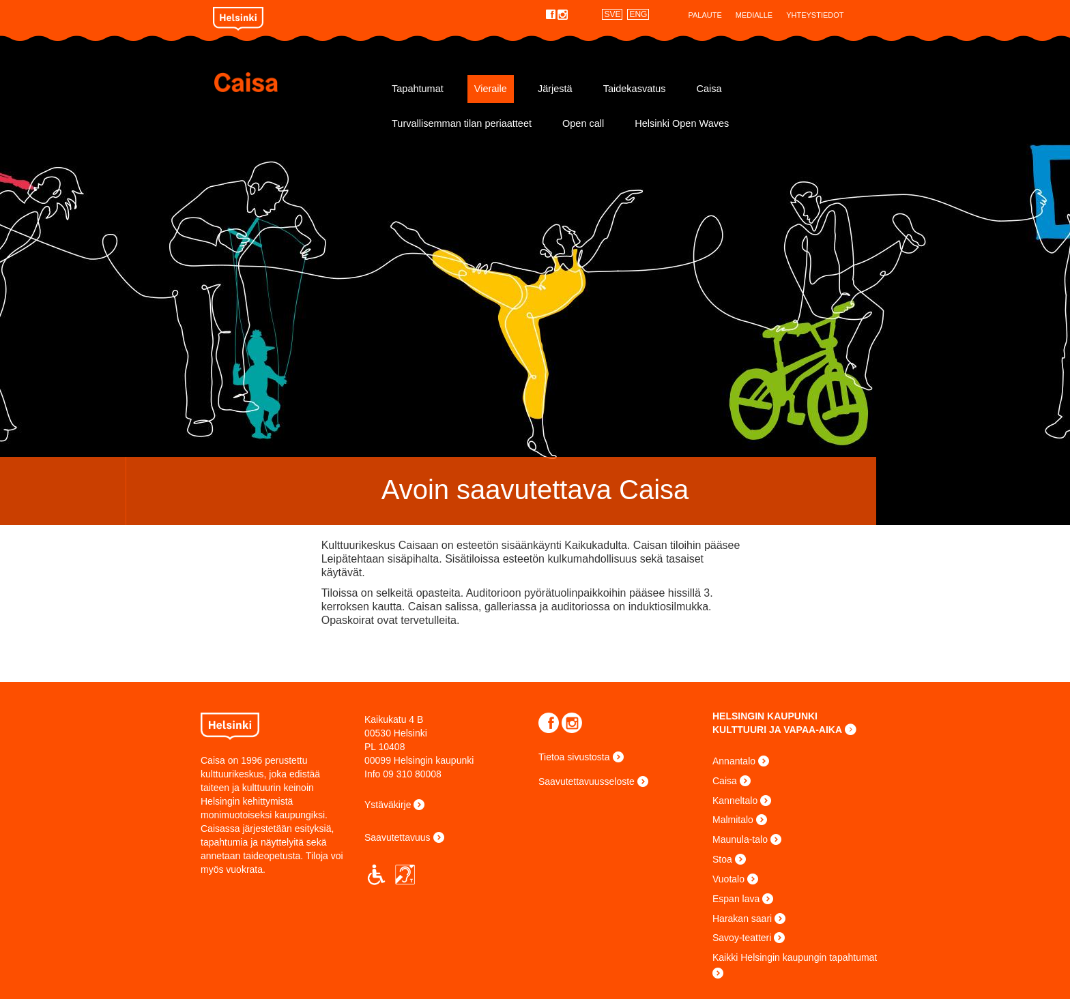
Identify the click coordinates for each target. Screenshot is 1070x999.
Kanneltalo (734, 800)
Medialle (754, 15)
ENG (638, 14)
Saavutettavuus (397, 837)
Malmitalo (732, 819)
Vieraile (490, 88)
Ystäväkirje (387, 804)
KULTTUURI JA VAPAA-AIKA (777, 729)
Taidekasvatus (634, 88)
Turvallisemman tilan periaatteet (462, 123)
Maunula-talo (740, 839)
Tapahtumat (418, 88)
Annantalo (733, 761)
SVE (612, 14)
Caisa (294, 82)
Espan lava (736, 898)
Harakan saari (742, 918)
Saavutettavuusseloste (586, 781)
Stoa (722, 859)
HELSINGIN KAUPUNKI (765, 716)
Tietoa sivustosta (574, 756)
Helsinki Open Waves (682, 123)
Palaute (704, 15)
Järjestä (555, 88)
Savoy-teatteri (741, 937)
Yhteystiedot (814, 15)
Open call (583, 123)
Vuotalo (728, 879)
